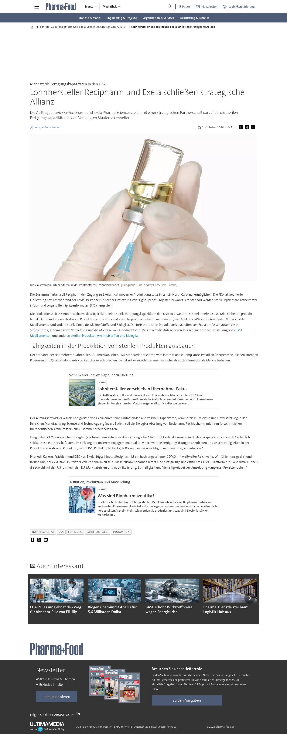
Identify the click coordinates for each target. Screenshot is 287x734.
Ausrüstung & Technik (194, 18)
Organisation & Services (158, 18)
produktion (121, 531)
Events (88, 6)
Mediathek (110, 6)
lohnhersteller (97, 531)
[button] (249, 598)
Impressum (105, 726)
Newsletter (209, 7)
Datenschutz (90, 726)
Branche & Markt (89, 18)
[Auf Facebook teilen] (241, 127)
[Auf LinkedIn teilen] (254, 127)
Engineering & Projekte (122, 18)
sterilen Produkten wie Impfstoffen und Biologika (104, 336)
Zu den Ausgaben (187, 700)
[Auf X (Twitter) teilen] (248, 127)
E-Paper (184, 7)
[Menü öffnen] (36, 7)
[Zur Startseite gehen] (61, 7)
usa (61, 531)
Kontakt (171, 726)
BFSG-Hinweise (123, 726)
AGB (78, 726)
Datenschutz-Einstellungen (149, 726)
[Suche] (169, 6)
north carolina (43, 531)
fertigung (75, 531)
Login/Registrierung (241, 6)
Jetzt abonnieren (56, 696)
